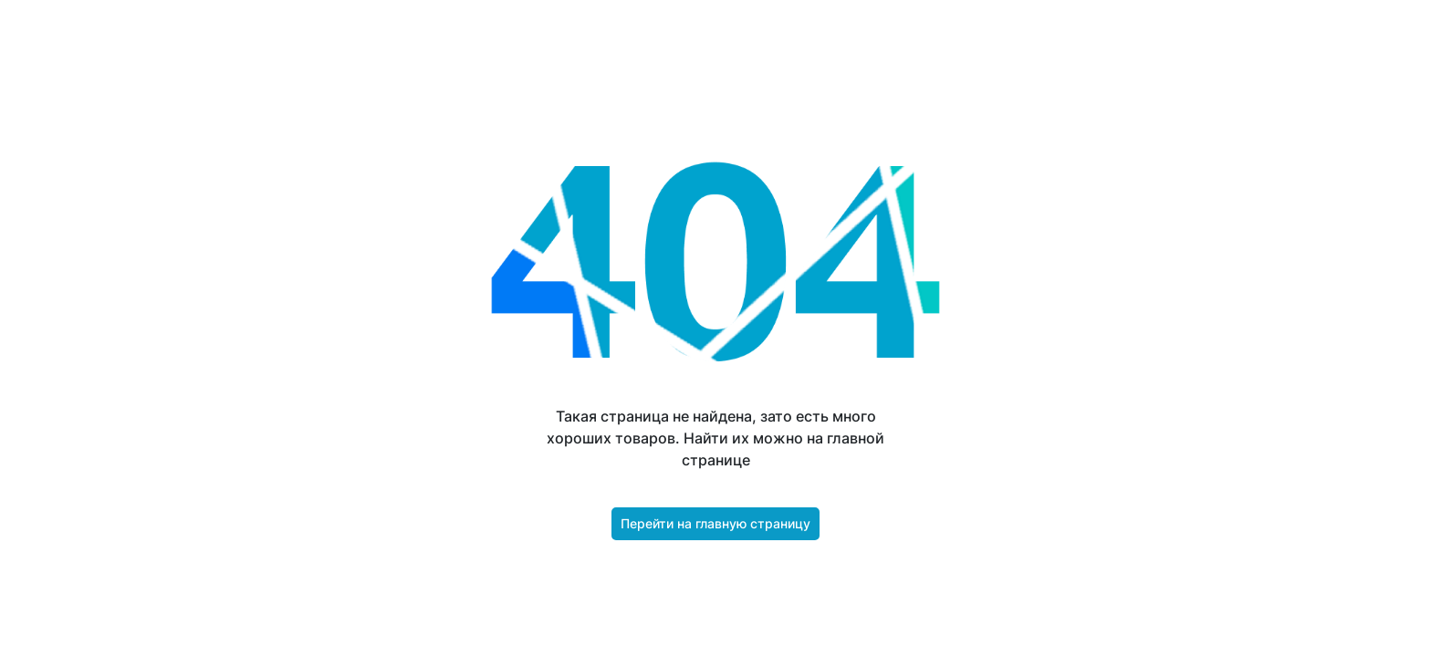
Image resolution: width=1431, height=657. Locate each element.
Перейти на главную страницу (715, 523)
